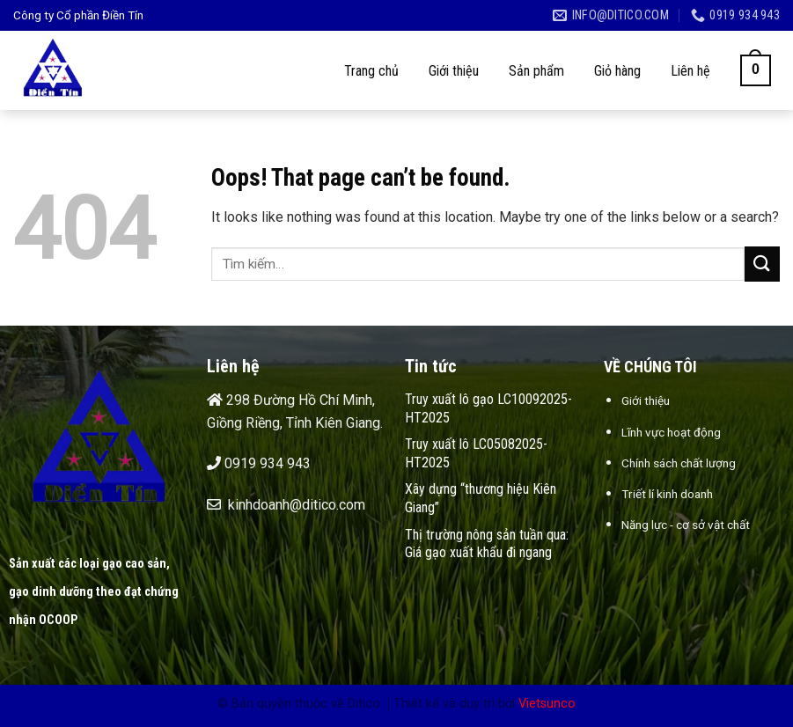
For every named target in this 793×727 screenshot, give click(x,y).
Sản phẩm (536, 70)
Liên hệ (690, 70)
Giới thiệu (454, 70)
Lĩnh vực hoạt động (671, 432)
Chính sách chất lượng (678, 463)
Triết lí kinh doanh (667, 494)
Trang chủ (371, 70)
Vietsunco (547, 703)
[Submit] (762, 263)
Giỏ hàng (617, 70)
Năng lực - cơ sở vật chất (685, 525)
